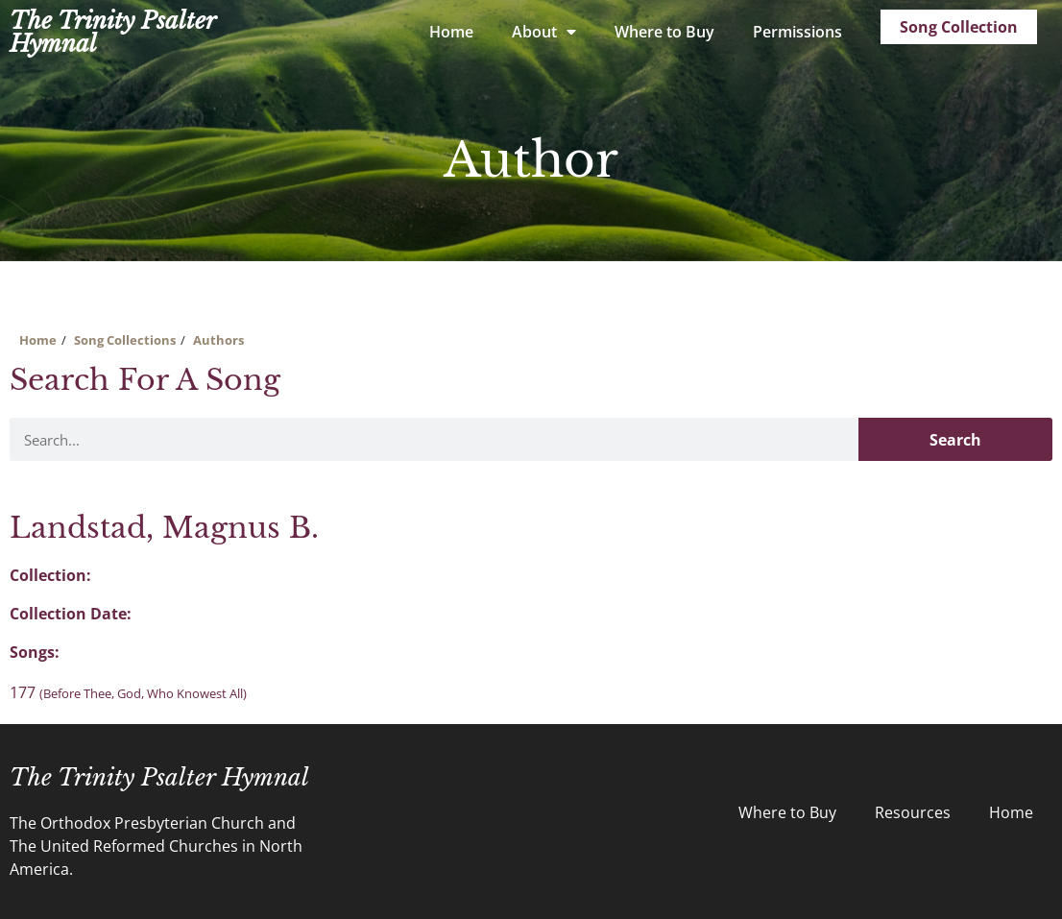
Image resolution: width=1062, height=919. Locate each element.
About (544, 31)
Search (955, 439)
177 (128, 692)
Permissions (797, 31)
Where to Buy (664, 31)
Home (451, 31)
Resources (913, 812)
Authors (218, 340)
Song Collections (125, 340)
